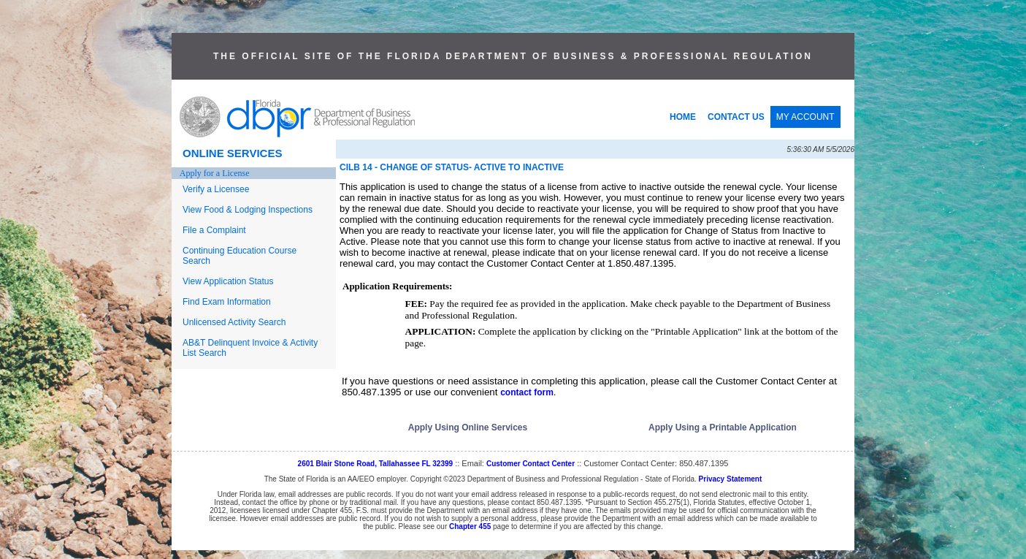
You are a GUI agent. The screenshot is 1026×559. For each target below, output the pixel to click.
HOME (683, 117)
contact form (527, 392)
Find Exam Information (227, 302)
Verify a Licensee (216, 189)
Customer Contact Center (530, 464)
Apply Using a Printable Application (722, 427)
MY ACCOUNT (805, 117)
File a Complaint (214, 230)
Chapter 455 (470, 526)
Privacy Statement (730, 479)
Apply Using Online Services (467, 427)
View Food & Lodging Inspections (248, 210)
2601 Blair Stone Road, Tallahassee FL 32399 (375, 464)
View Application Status (228, 281)
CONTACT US (736, 117)
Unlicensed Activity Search (234, 322)
